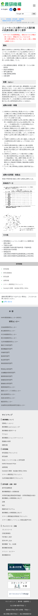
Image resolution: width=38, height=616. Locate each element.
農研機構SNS (6, 555)
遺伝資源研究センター (8, 394)
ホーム (3, 19)
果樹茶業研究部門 (6, 363)
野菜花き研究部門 (6, 369)
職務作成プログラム (8, 509)
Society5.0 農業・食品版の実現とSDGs (14, 471)
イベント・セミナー (8, 551)
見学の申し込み (7, 540)
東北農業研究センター (8, 331)
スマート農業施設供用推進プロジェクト (15, 516)
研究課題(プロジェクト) (9, 453)
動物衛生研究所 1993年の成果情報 (12, 20)
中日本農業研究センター (9, 334)
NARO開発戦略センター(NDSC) (11, 317)
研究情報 (8, 19)
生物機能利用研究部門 (8, 372)
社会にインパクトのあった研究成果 (13, 460)
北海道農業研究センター (9, 327)
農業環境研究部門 (6, 376)
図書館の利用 (6, 441)
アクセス (5, 434)
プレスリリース (7, 529)
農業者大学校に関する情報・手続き (17, 610)
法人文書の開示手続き (17, 605)
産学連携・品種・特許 (9, 484)
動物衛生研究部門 (6, 383)
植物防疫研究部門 (6, 380)
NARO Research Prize (9, 463)
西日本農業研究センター (9, 338)
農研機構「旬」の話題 (9, 544)
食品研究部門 (5, 360)
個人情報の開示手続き (11, 614)
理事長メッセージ (7, 423)
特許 (3, 505)
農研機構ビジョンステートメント (12, 438)
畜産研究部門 (5, 356)
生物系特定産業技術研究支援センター (13, 405)
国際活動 (5, 445)
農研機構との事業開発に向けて (12, 498)
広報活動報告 (6, 533)
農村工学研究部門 (6, 345)
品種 (3, 502)
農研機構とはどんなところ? (11, 427)
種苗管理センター (6, 401)
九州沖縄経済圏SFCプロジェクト (12, 478)
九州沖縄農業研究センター (9, 341)
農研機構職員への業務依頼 (10, 491)
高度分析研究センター (8, 398)
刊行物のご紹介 (7, 537)
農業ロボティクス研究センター (11, 391)
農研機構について (8, 419)
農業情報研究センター (8, 387)
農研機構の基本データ (9, 430)
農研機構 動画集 (7, 548)
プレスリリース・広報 (9, 526)
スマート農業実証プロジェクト (12, 474)
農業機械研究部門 (6, 349)
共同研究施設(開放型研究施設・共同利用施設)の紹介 (19, 495)
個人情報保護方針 (25, 614)
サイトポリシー (10, 601)
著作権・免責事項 (23, 601)
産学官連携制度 (7, 488)
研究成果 (14, 19)
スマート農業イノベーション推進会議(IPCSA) (16, 520)
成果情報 (21, 19)
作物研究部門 (5, 352)
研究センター (14, 321)
